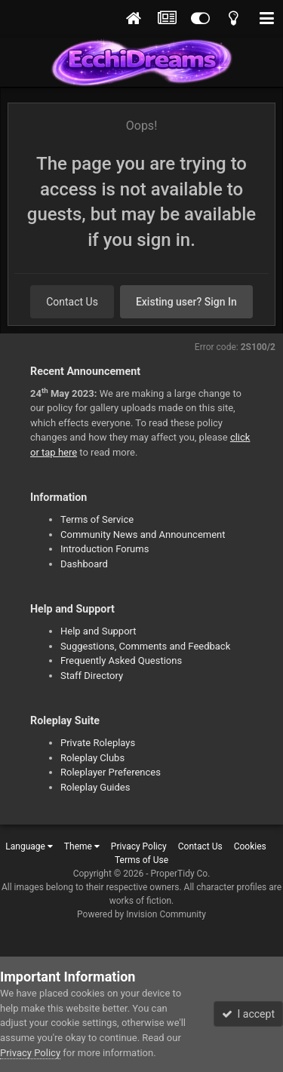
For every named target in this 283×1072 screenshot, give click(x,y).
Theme (82, 846)
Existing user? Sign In (186, 302)
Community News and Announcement (143, 534)
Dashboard (84, 564)
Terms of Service (97, 519)
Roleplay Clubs (92, 757)
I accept (248, 1014)
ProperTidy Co (179, 873)
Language (29, 846)
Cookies (250, 846)
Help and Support (98, 631)
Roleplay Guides (95, 787)
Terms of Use (141, 860)
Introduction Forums (104, 548)
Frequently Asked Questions (121, 660)
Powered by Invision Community (141, 914)
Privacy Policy (139, 846)
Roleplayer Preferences (110, 772)
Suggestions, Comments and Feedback (145, 646)
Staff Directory (91, 675)
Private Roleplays (97, 742)
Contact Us (72, 302)
